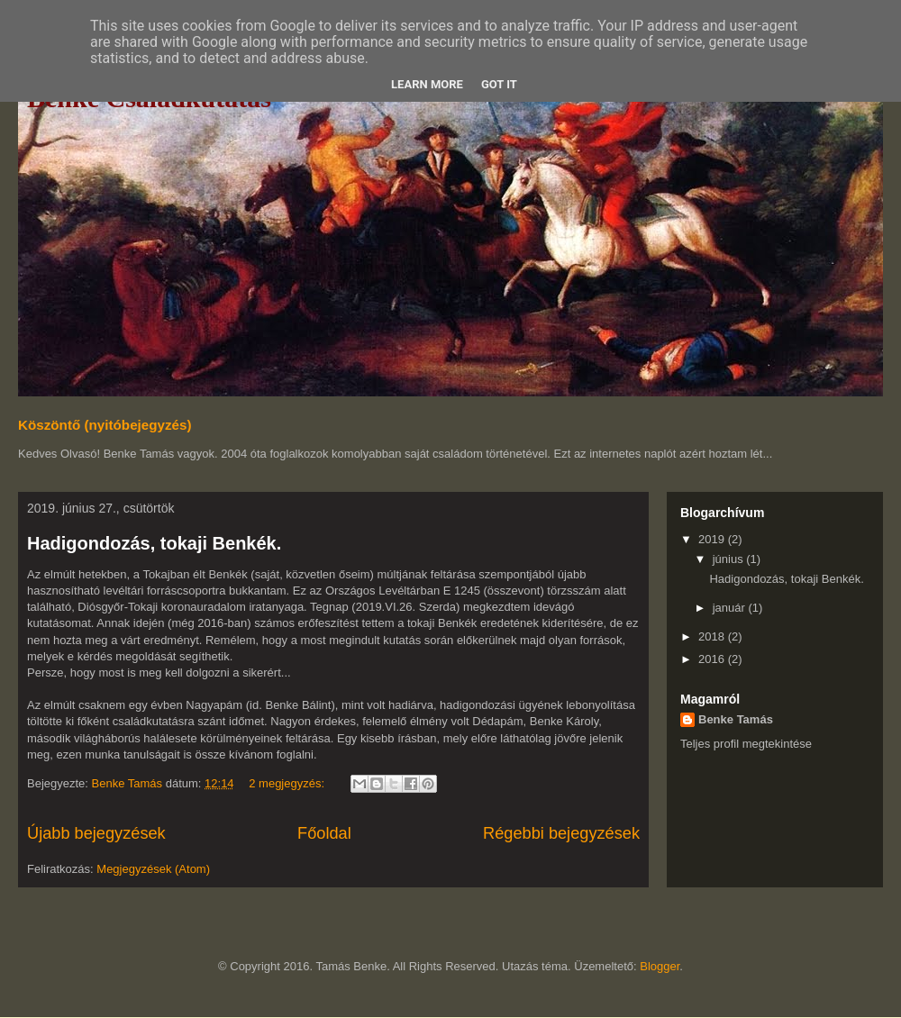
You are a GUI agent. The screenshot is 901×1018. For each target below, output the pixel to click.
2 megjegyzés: (288, 783)
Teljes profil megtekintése (746, 743)
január (731, 607)
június (730, 559)
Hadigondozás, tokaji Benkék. (154, 543)
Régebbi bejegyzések (561, 833)
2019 (713, 539)
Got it (499, 84)
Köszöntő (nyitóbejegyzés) (105, 424)
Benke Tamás (735, 719)
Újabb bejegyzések (96, 833)
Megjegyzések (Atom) (153, 869)
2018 (713, 636)
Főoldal (324, 833)
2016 (713, 659)
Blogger (659, 966)
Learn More (427, 84)
